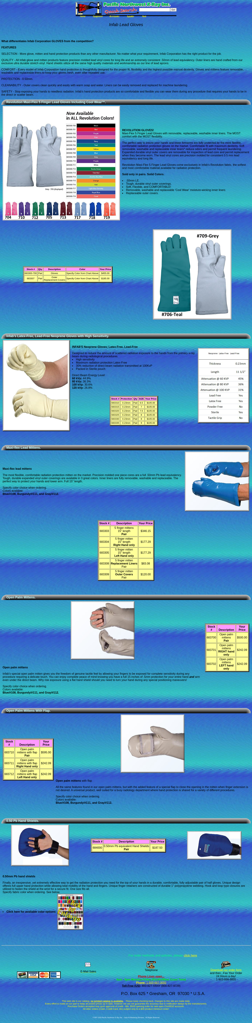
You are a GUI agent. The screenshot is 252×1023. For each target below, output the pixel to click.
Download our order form (226, 969)
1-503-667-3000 (156, 982)
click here (190, 955)
